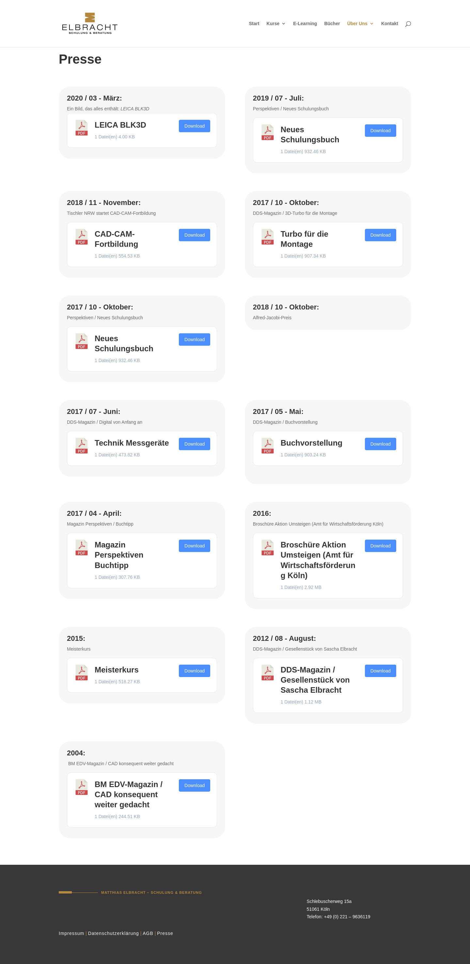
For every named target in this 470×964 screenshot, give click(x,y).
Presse (165, 933)
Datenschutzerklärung (113, 933)
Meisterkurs (117, 669)
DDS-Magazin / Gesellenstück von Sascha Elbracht (315, 679)
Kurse (273, 23)
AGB (148, 933)
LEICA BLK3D (120, 124)
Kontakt (389, 23)
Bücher (332, 23)
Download (194, 126)
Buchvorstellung (311, 442)
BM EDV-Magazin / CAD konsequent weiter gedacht (129, 794)
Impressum (71, 933)
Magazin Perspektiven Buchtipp (119, 554)
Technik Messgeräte (132, 442)
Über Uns (357, 23)
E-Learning (305, 23)
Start (254, 23)
